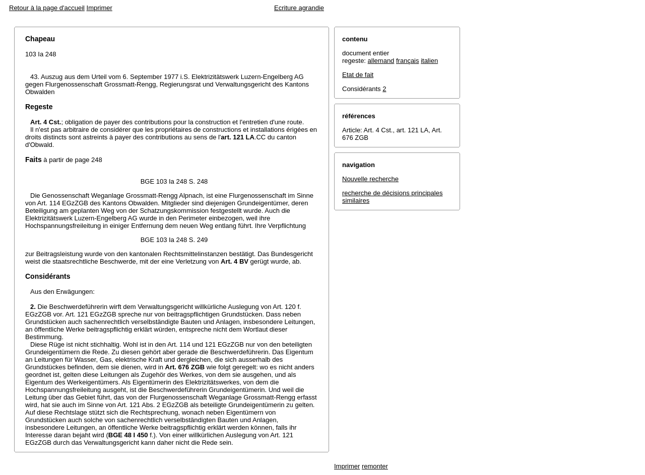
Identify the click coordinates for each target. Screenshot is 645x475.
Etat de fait (357, 74)
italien (429, 60)
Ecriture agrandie (299, 8)
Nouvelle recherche (370, 179)
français (407, 60)
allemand (381, 60)
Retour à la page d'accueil (47, 8)
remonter (375, 466)
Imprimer (99, 8)
